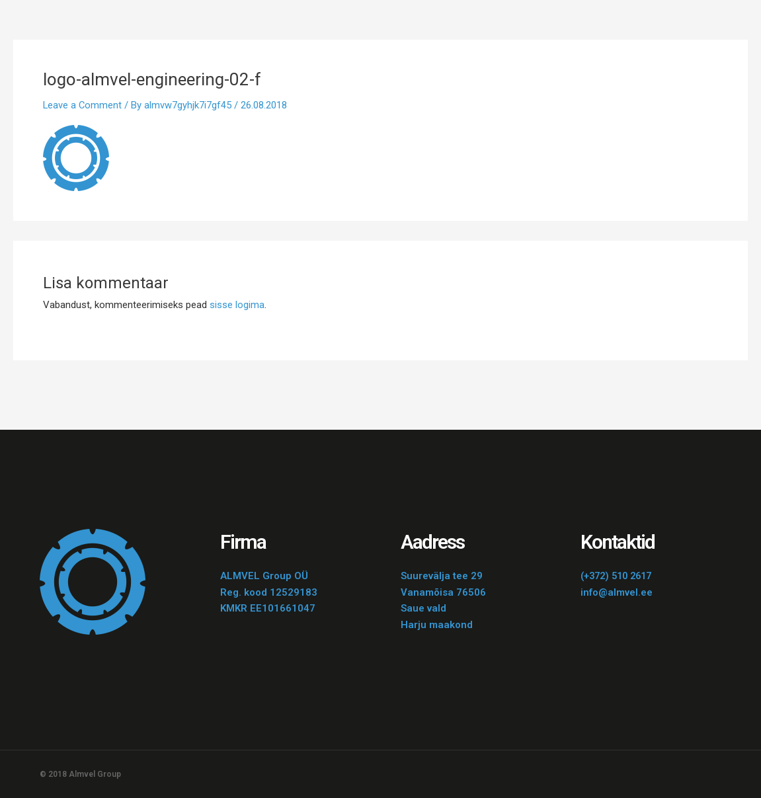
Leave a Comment (83, 105)
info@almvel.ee (617, 592)
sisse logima (237, 305)
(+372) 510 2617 (620, 576)
